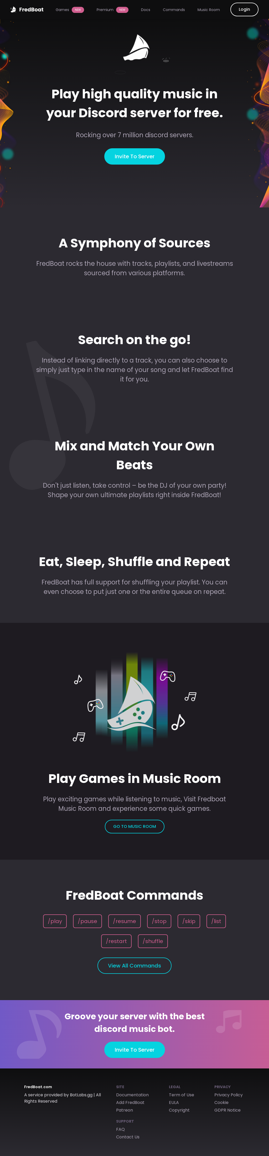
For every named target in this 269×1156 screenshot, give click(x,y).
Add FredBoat (130, 1102)
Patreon (124, 1110)
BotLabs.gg (81, 1095)
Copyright (179, 1110)
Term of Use (181, 1095)
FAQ (120, 1129)
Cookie (221, 1102)
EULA (174, 1102)
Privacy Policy (228, 1095)
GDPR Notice (227, 1110)
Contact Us (127, 1137)
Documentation (132, 1095)
